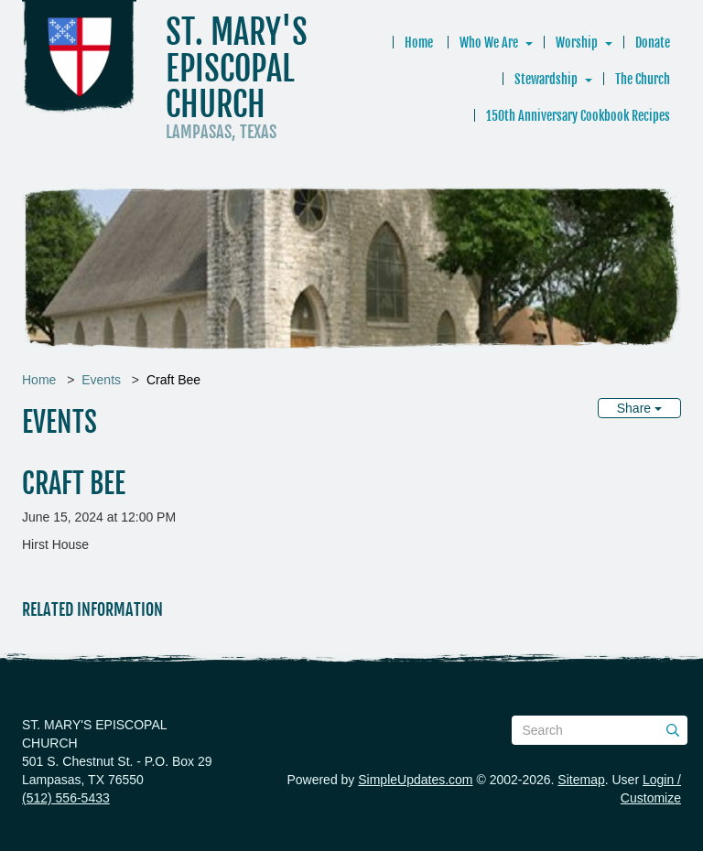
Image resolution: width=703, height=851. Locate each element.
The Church (642, 79)
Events (101, 379)
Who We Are (489, 42)
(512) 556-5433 (66, 798)
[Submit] (672, 730)
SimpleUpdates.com (415, 779)
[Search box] (599, 730)
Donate (652, 42)
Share (639, 408)
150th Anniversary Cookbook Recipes (578, 116)
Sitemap (580, 779)
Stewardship (546, 79)
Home (419, 42)
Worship (577, 42)
